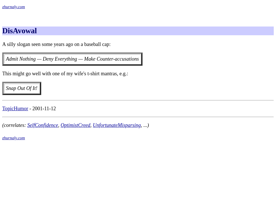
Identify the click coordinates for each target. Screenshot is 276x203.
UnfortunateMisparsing (117, 125)
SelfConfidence (42, 125)
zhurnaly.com (13, 7)
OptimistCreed (75, 125)
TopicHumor (15, 108)
